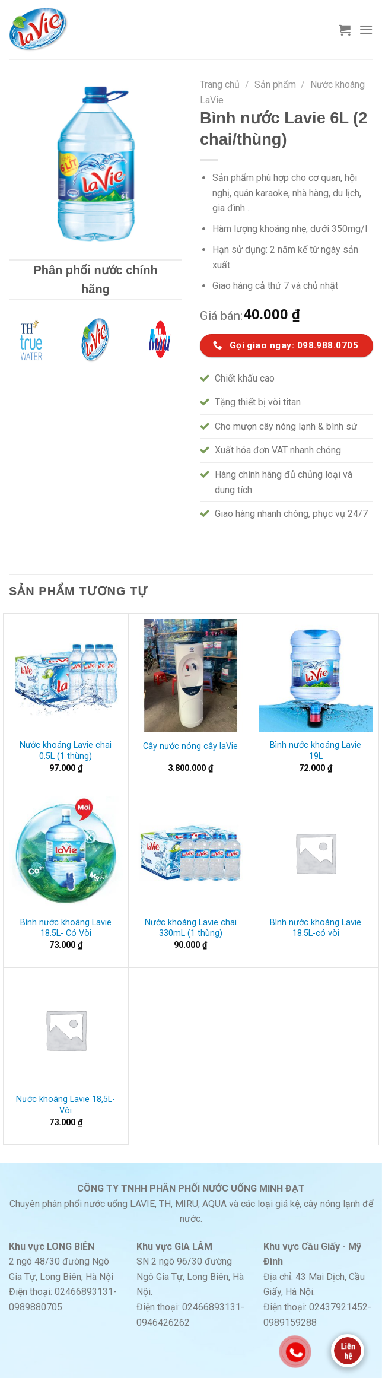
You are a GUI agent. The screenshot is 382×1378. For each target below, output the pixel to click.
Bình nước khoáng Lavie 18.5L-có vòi (315, 928)
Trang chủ (220, 84)
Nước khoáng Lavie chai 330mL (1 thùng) (191, 928)
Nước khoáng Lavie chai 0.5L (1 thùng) (66, 750)
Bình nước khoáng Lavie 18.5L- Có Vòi (66, 928)
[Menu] (366, 29)
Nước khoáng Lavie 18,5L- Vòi (65, 1105)
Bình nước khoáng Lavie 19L (315, 750)
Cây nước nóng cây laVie (190, 746)
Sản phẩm (275, 84)
